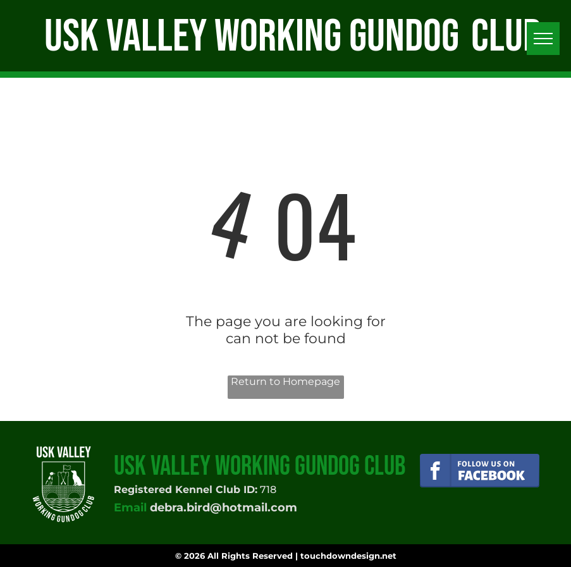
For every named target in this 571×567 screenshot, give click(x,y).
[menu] (543, 38)
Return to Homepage (285, 381)
